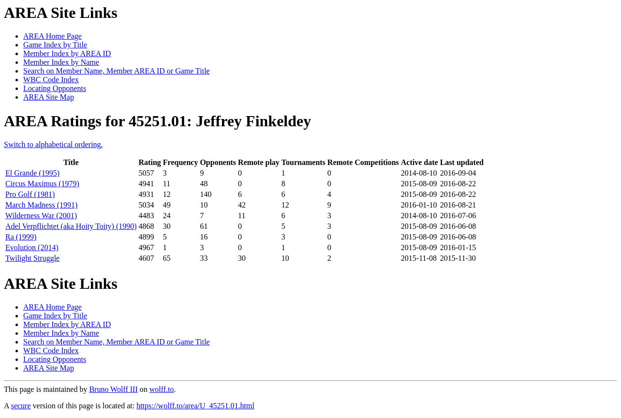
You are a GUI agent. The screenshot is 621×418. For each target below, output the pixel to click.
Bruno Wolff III (113, 389)
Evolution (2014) (32, 247)
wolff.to (161, 389)
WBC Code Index (51, 79)
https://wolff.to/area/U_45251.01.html (195, 406)
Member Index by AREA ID (67, 53)
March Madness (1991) (41, 205)
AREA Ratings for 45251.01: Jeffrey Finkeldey (157, 121)
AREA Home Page (52, 36)
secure (21, 406)
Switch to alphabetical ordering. (53, 144)
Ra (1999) (20, 237)
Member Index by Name (61, 62)
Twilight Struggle (32, 258)
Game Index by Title (55, 45)
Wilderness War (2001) (41, 215)
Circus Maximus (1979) (42, 183)
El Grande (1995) (32, 173)
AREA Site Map (48, 97)
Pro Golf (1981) (30, 194)
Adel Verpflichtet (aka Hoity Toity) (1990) (71, 226)
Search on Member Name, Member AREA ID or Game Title (116, 71)
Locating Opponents (54, 88)
